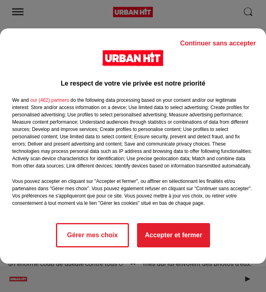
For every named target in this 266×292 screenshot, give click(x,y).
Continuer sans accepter (218, 43)
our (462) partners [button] (49, 100)
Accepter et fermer (173, 235)
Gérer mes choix (92, 235)
